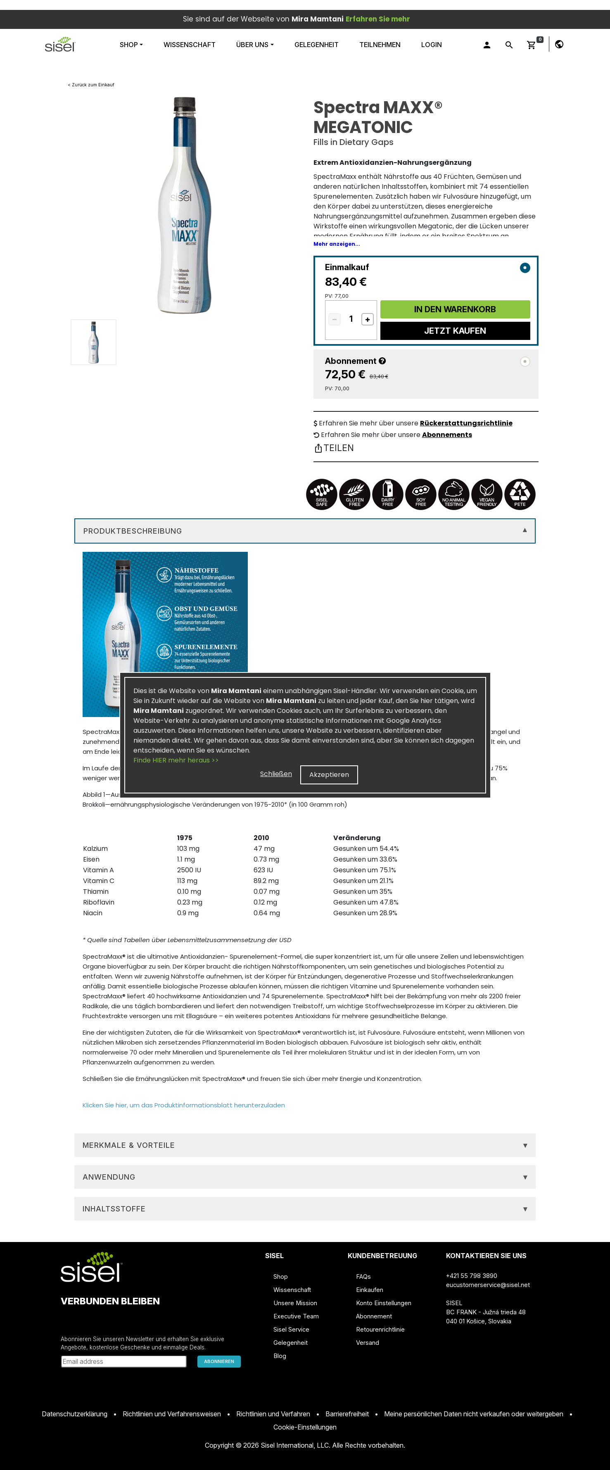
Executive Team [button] (296, 1316)
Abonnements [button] (447, 434)
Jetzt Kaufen (455, 331)
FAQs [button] (363, 1276)
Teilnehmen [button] (380, 44)
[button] (60, 44)
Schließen (276, 774)
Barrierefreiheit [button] (347, 1414)
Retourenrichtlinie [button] (380, 1329)
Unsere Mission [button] (295, 1303)
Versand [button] (367, 1343)
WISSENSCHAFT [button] (190, 44)
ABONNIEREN (219, 1361)
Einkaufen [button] (369, 1290)
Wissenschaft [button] (292, 1290)
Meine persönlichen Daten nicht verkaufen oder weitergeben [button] (473, 1414)
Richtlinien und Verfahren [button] (273, 1414)
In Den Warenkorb (455, 309)
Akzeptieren (329, 774)
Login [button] (431, 44)
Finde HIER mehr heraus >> (176, 760)
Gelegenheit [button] (316, 44)
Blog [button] (279, 1356)
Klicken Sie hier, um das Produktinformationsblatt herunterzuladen (184, 1105)
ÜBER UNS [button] (252, 44)
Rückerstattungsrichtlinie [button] (466, 423)
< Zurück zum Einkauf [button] (91, 84)
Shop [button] (130, 44)
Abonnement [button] (374, 1316)
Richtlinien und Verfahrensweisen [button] (172, 1414)
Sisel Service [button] (291, 1329)
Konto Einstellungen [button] (383, 1303)
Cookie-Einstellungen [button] (305, 1427)
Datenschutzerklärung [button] (74, 1414)
